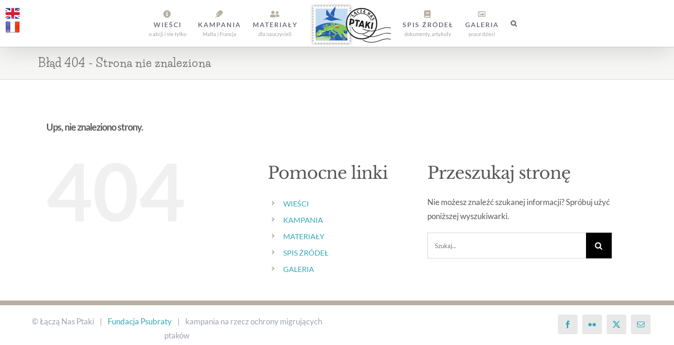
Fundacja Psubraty (140, 321)
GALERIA (298, 268)
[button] (514, 23)
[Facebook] (568, 324)
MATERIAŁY (303, 236)
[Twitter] (616, 324)
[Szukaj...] (506, 245)
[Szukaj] (599, 245)
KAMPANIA (303, 219)
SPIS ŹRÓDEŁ (306, 252)
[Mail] (641, 324)
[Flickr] (592, 324)
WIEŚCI (296, 203)
